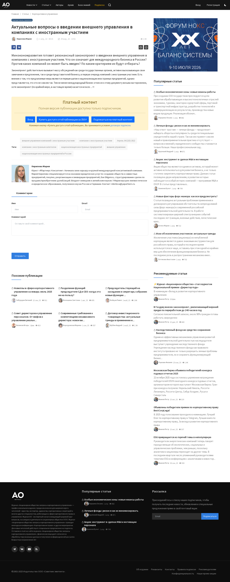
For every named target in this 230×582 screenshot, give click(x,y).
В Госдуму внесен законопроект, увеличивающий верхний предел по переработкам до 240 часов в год (186, 308)
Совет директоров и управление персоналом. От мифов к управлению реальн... (32, 317)
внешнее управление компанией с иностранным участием (48, 140)
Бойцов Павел (113, 300)
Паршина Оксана (163, 118)
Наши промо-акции (206, 573)
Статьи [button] (46, 5)
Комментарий (19, 216)
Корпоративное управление (45, 14)
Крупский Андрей (164, 151)
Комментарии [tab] (24, 193)
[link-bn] (186, 44)
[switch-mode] (225, 5)
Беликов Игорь (20, 325)
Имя (14, 203)
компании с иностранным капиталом (39, 147)
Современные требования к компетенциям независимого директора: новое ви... (76, 317)
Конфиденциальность (181, 573)
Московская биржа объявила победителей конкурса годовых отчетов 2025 (183, 372)
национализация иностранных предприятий (81, 147)
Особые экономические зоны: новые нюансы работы (186, 91)
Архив (71, 5)
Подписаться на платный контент (112, 119)
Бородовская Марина (70, 325)
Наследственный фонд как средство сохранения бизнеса (183, 331)
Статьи (25, 14)
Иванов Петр (162, 299)
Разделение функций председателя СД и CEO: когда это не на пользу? (79, 291)
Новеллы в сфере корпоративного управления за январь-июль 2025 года (33, 291)
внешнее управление (116, 147)
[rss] (37, 549)
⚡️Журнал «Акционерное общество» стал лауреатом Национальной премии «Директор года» (183, 286)
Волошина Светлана (69, 300)
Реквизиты (154, 569)
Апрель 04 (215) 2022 (126, 140)
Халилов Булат (162, 188)
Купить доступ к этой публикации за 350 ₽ (63, 119)
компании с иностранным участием (96, 140)
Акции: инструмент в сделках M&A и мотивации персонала (182, 161)
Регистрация (213, 5)
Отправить (20, 255)
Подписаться (209, 516)
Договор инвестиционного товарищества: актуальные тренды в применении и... (122, 317)
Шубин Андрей (114, 325)
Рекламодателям (207, 569)
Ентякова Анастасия (165, 259)
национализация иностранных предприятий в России (46, 153)
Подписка (99, 5)
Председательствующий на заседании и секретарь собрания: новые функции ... (126, 291)
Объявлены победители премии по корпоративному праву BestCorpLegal (186, 409)
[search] (109, 5)
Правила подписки (185, 569)
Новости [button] (32, 5)
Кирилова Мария (41, 166)
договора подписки (120, 125)
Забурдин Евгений (22, 300)
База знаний (84, 5)
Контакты (168, 569)
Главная (15, 14)
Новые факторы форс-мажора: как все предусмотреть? (187, 196)
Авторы (59, 5)
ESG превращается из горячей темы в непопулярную (182, 437)
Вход (198, 5)
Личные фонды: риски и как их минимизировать (183, 125)
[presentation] (36, 244)
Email (84, 203)
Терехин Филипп (164, 362)
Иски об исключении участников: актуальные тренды (186, 233)
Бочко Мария (162, 226)
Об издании (139, 569)
